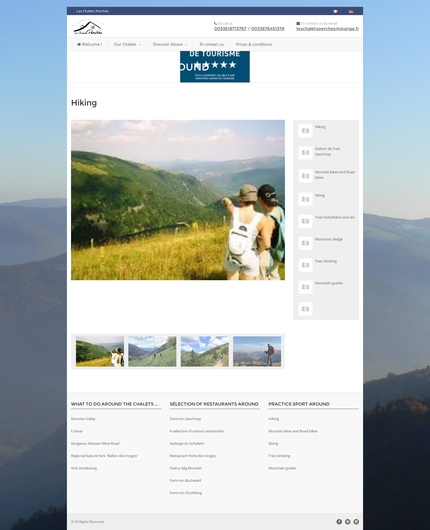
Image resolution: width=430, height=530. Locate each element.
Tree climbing (279, 455)
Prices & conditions (254, 44)
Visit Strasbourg (84, 468)
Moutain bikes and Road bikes (293, 431)
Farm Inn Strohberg (186, 492)
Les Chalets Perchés (93, 10)
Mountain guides (282, 468)
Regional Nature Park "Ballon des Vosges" (104, 455)
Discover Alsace (170, 44)
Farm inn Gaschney (185, 418)
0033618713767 (230, 28)
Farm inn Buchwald (185, 480)
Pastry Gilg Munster (186, 468)
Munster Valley (83, 418)
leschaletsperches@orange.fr (327, 28)
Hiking (273, 418)
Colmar (77, 431)
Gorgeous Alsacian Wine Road (95, 443)
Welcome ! (89, 44)
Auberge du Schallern (187, 443)
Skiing (273, 443)
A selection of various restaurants (197, 431)
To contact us (211, 44)
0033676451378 (267, 28)
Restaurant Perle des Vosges (193, 455)
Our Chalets (127, 44)
